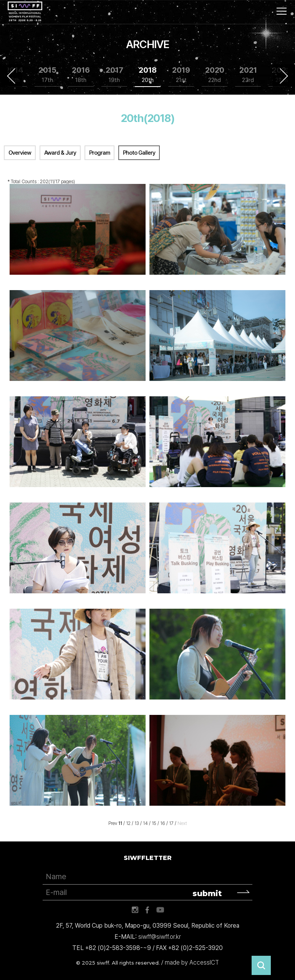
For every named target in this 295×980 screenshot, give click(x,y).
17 (171, 823)
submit (207, 893)
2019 (181, 74)
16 (162, 823)
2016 (81, 74)
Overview (19, 152)
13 (136, 823)
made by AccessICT (192, 962)
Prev (112, 823)
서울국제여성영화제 (25, 11)
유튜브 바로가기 (160, 910)
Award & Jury (60, 152)
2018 (148, 74)
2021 (248, 74)
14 (145, 823)
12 (128, 823)
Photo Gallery (139, 152)
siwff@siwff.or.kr (159, 936)
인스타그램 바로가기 (135, 910)
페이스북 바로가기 (147, 910)
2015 (47, 74)
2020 (214, 74)
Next (284, 75)
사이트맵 (282, 11)
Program (99, 152)
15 (154, 823)
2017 (114, 74)
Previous (11, 75)
